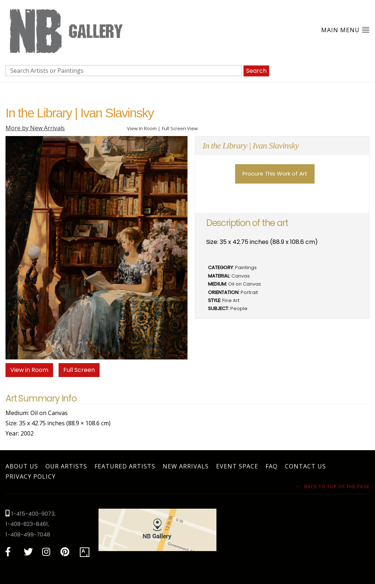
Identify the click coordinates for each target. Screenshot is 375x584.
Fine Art (231, 300)
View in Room (29, 370)
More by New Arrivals (35, 128)
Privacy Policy (30, 476)
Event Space (237, 466)
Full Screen (79, 370)
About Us (21, 466)
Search (256, 71)
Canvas (240, 276)
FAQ (272, 466)
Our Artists (66, 466)
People (239, 308)
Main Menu (345, 30)
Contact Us (305, 466)
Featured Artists (124, 466)
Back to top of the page (333, 486)
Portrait (249, 292)
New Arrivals (186, 466)
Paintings (246, 267)
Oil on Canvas (244, 284)
